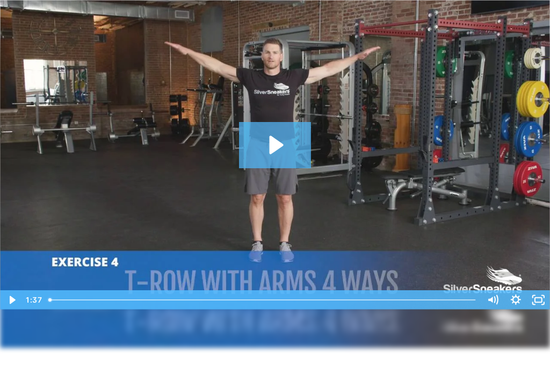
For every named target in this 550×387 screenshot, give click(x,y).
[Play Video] (11, 300)
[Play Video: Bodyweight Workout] (274, 145)
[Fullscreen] (538, 300)
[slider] (263, 300)
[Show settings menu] (515, 300)
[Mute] (492, 300)
